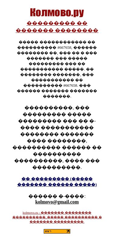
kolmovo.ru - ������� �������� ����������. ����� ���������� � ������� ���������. (57, 217)
